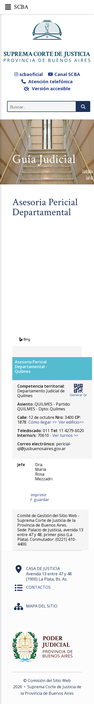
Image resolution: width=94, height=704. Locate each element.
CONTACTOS (38, 587)
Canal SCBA (64, 74)
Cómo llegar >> (42, 422)
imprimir (39, 495)
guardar (41, 499)
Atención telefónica (47, 81)
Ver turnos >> (65, 435)
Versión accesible (47, 88)
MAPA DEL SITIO (41, 606)
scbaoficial (28, 74)
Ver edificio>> (71, 422)
